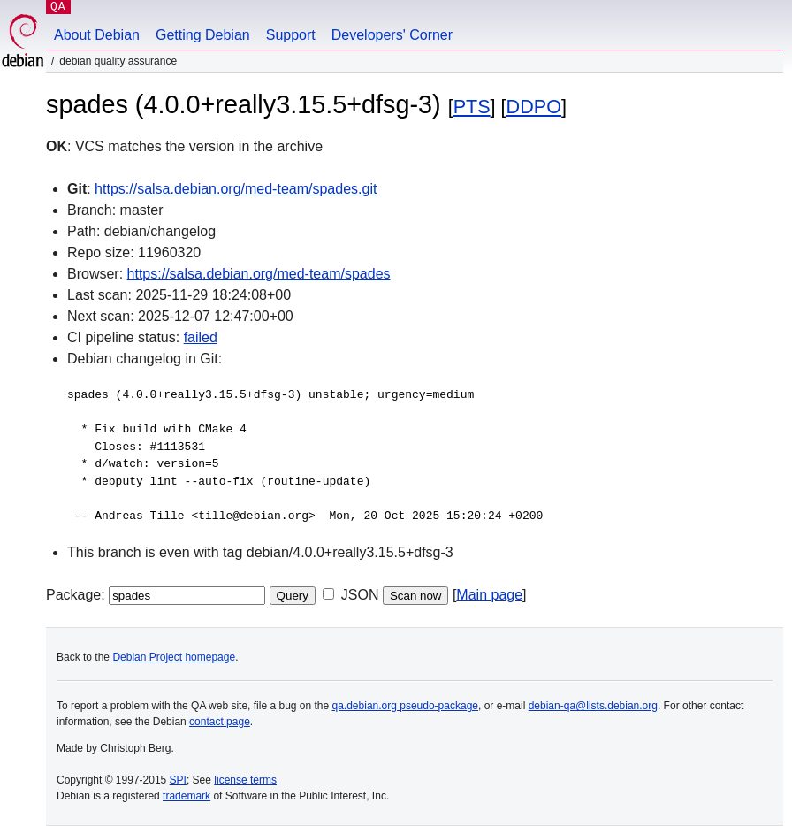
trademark (186, 796)
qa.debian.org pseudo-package (405, 706)
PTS (472, 107)
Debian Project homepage (173, 657)
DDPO (533, 107)
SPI (178, 780)
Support (291, 34)
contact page (219, 721)
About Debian (97, 34)
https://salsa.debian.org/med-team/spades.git (236, 188)
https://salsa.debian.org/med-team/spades (259, 273)
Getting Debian (203, 34)
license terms (245, 780)
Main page (489, 594)
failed (200, 337)
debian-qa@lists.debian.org (593, 706)
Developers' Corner (392, 34)
